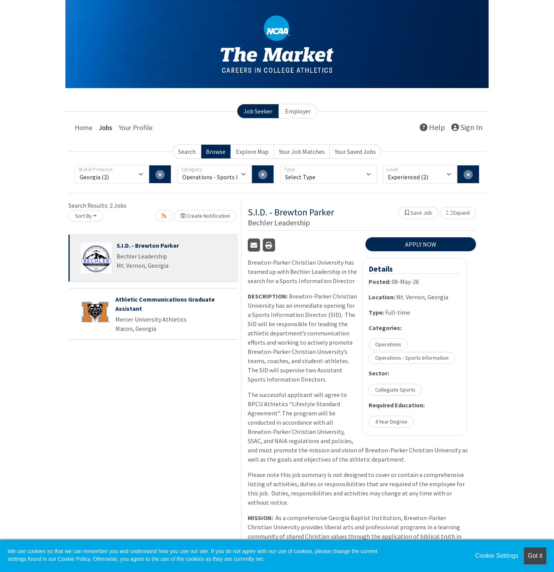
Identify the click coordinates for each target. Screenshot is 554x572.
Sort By (83, 215)
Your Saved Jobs (355, 151)
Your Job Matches (302, 151)
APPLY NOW (420, 244)
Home (83, 127)
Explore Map (252, 151)
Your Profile (135, 127)
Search (187, 151)
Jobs (105, 127)
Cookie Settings (496, 555)
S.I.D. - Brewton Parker (148, 245)
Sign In (466, 127)
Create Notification (205, 215)
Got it (535, 555)
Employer (298, 111)
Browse (215, 151)
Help (432, 127)
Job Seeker (258, 111)
